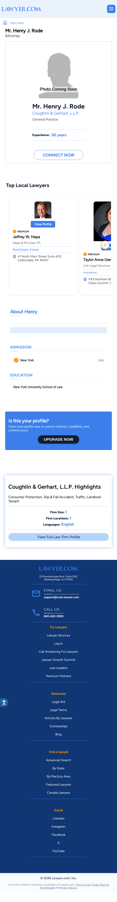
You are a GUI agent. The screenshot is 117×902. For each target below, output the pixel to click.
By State (58, 768)
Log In (58, 643)
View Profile (43, 224)
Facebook (58, 835)
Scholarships (58, 726)
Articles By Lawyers (58, 718)
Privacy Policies (68, 887)
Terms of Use (83, 884)
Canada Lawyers (58, 793)
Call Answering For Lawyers (58, 651)
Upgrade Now (58, 439)
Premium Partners (58, 676)
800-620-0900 (53, 616)
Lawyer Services (58, 635)
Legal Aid (58, 702)
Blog (58, 734)
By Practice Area (58, 776)
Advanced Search (58, 760)
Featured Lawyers (58, 784)
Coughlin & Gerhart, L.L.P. (55, 113)
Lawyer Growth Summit (58, 660)
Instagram (58, 826)
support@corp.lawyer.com (61, 597)
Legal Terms (58, 710)
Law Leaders (58, 668)
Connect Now (58, 155)
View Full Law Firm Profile (58, 537)
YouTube (58, 851)
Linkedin (58, 818)
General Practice (45, 119)
